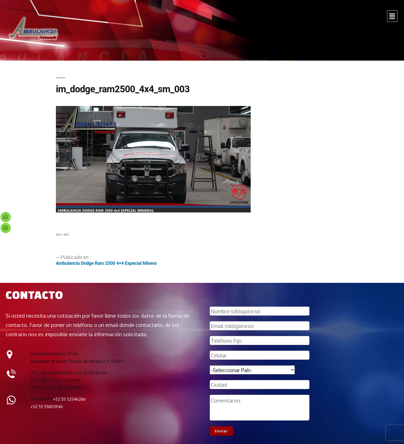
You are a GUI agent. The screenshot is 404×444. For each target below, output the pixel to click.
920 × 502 (62, 234)
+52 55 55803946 (46, 406)
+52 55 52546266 (69, 399)
